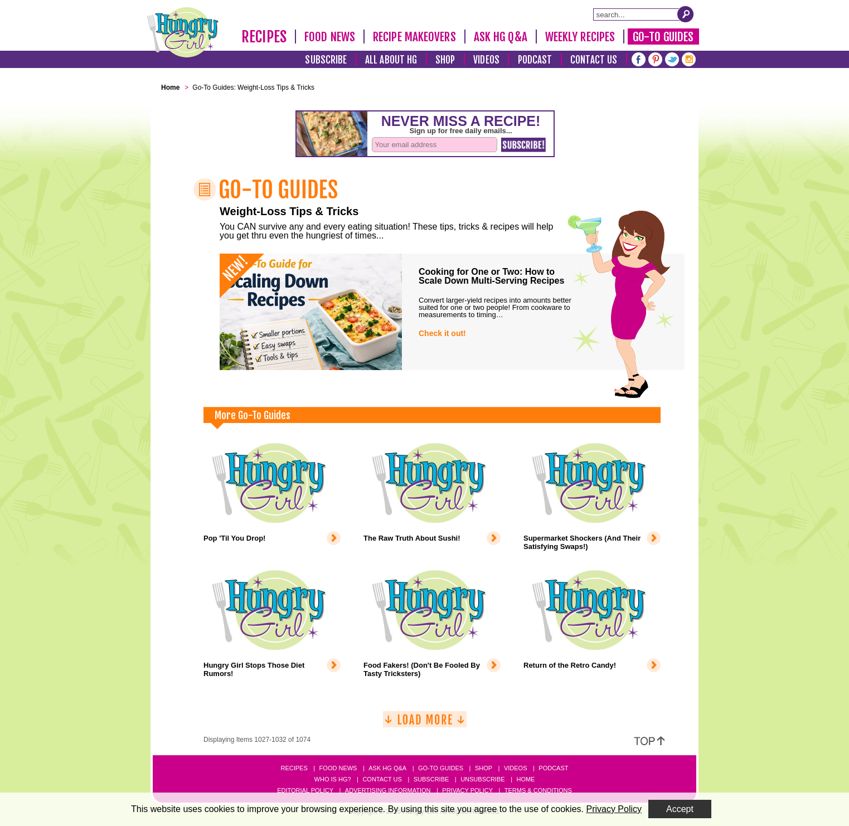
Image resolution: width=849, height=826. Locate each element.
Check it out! (442, 333)
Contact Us (593, 60)
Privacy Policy (467, 790)
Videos (486, 60)
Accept (679, 809)
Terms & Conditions (538, 790)
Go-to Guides (440, 768)
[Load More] (425, 723)
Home (525, 779)
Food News (329, 37)
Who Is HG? (332, 779)
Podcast (535, 60)
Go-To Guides (663, 37)
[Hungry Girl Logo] (183, 32)
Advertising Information (388, 790)
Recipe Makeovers (414, 37)
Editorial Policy (305, 790)
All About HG (391, 60)
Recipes (264, 36)
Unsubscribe (482, 779)
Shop (445, 60)
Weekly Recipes (580, 37)
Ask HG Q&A (500, 37)
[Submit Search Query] (685, 14)
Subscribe (326, 60)
